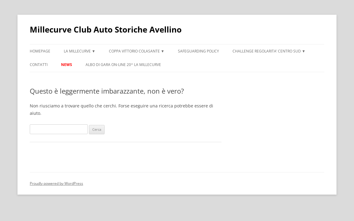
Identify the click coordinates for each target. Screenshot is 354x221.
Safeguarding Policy (198, 51)
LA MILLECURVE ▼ (79, 51)
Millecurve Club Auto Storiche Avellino (106, 29)
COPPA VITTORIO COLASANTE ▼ (136, 51)
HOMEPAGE (40, 51)
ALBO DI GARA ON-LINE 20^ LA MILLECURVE (123, 64)
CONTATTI (39, 64)
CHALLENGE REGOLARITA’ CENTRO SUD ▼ (269, 51)
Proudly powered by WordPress (56, 183)
